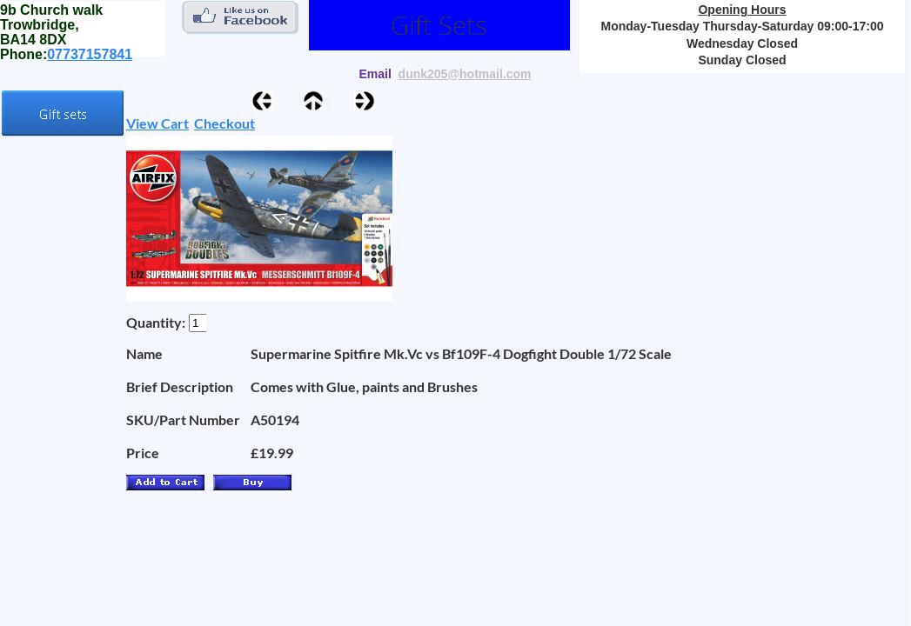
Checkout (224, 123)
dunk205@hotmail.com (465, 74)
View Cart (157, 123)
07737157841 (89, 54)
